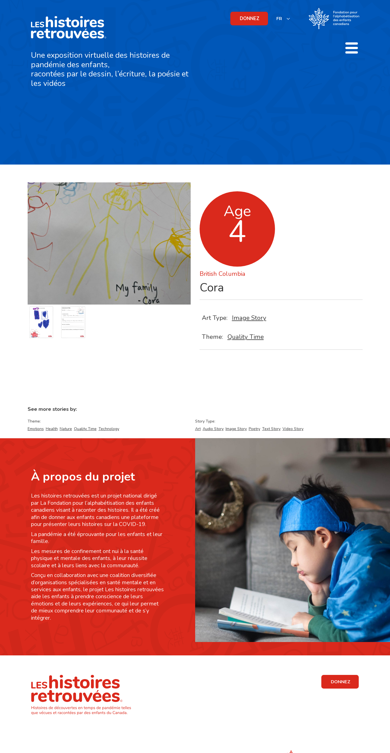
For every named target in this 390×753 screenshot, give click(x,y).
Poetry (254, 428)
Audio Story (213, 428)
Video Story (293, 428)
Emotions (36, 428)
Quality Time (246, 336)
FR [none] (279, 19)
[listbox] (283, 18)
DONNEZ (249, 18)
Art (198, 428)
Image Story (249, 317)
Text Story (271, 428)
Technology (109, 428)
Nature (66, 428)
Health (52, 428)
